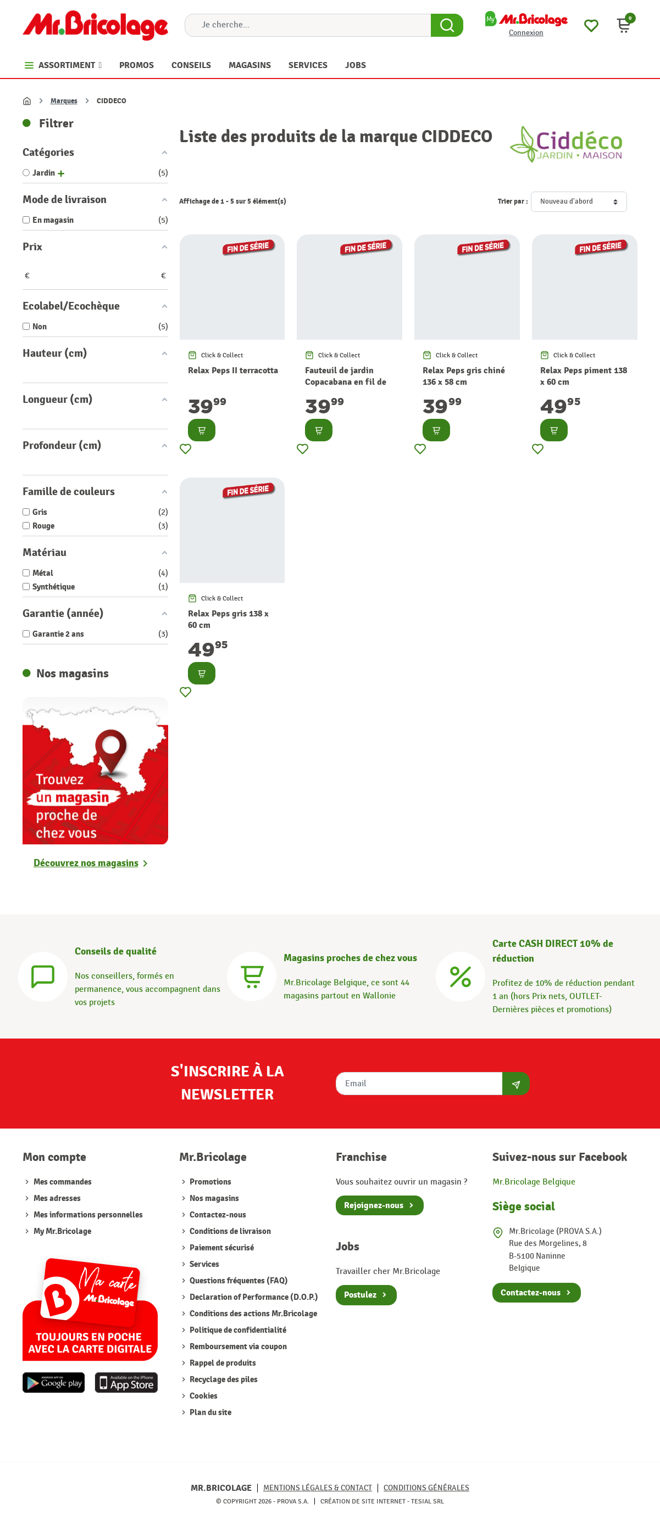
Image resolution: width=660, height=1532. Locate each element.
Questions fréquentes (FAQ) (238, 1281)
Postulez (360, 1294)
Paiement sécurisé (221, 1248)
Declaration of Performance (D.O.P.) (253, 1297)
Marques (64, 101)
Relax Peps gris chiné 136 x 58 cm (464, 376)
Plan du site (209, 1412)
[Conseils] (43, 975)
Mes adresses (57, 1198)
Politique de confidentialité (237, 1330)
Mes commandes (63, 1182)
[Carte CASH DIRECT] (460, 975)
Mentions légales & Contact (317, 1487)
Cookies (203, 1396)
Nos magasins (213, 1198)
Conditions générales (426, 1487)
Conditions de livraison (229, 1231)
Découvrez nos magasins (86, 863)
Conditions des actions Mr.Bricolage (252, 1314)
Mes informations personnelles (88, 1215)
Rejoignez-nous (373, 1205)
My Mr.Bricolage (62, 1231)
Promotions (209, 1182)
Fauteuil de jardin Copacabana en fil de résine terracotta (345, 382)
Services (203, 1264)
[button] (623, 25)
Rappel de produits (222, 1363)
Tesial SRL (427, 1501)
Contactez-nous (217, 1215)
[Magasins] (251, 975)
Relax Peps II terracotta (233, 370)
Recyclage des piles (223, 1379)
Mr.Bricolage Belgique (533, 1182)
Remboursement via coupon (237, 1347)
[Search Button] (447, 25)
